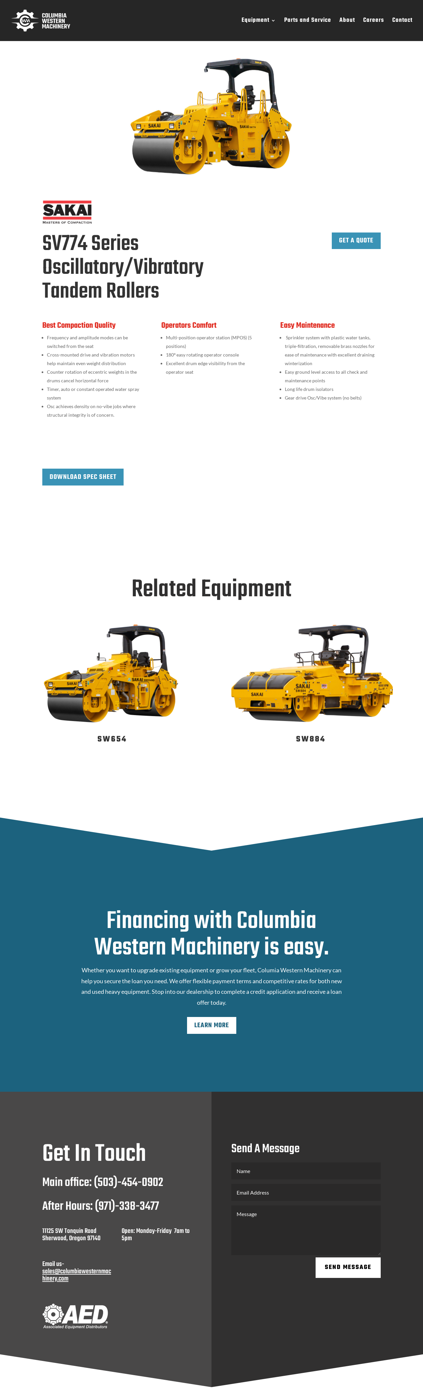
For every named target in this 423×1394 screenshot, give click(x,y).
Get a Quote (356, 240)
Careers (373, 21)
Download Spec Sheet (83, 477)
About (347, 21)
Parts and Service (307, 21)
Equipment (255, 21)
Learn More (211, 1025)
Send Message (348, 1267)
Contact (402, 21)
